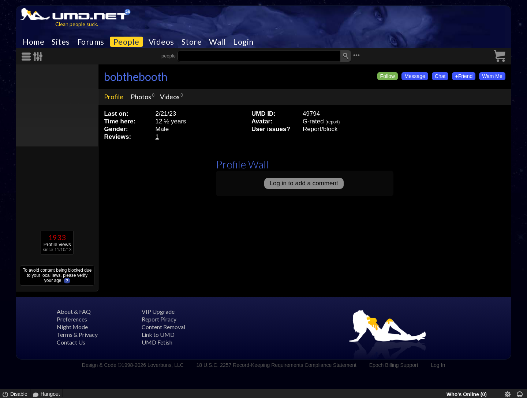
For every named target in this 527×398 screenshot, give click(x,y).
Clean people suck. (76, 24)
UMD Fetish (157, 342)
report (332, 121)
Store (192, 42)
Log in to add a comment (304, 183)
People (126, 42)
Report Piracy (159, 319)
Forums (90, 42)
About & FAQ (74, 311)
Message (414, 76)
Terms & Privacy (77, 334)
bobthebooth (136, 76)
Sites (61, 42)
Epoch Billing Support (393, 365)
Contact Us (71, 342)
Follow (387, 76)
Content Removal (163, 326)
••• (356, 55)
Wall (217, 42)
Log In (438, 365)
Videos (161, 42)
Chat (440, 76)
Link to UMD (158, 334)
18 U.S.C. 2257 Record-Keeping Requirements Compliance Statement (276, 365)
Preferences (72, 319)
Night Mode (72, 326)
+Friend (463, 76)
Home (33, 42)
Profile (113, 97)
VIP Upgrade (158, 311)
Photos (141, 97)
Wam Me (492, 76)
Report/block (320, 129)
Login (243, 42)
